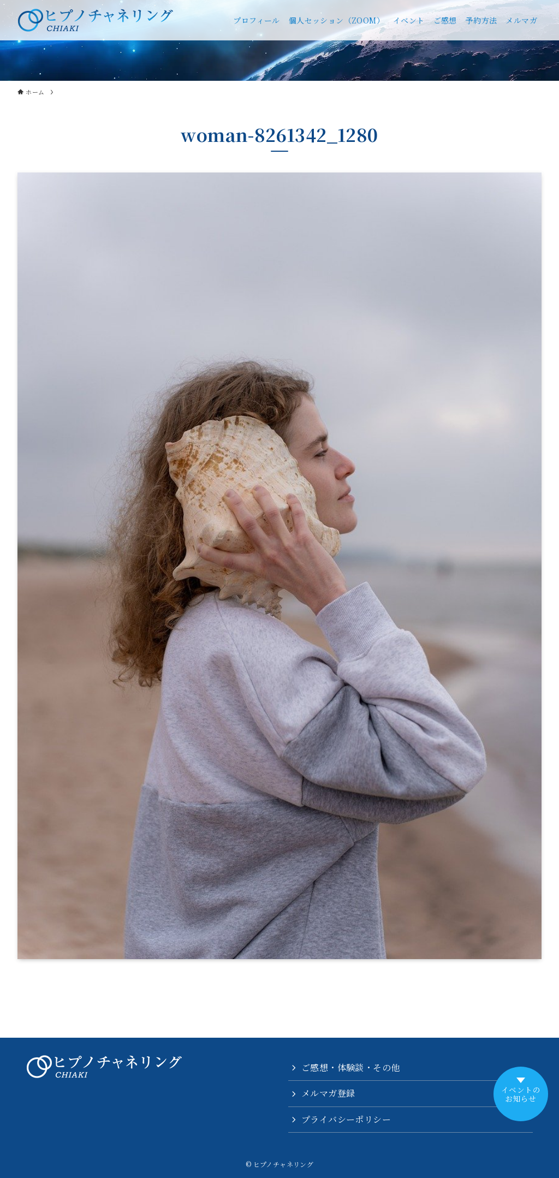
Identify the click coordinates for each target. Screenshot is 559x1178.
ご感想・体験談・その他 (350, 1067)
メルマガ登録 (328, 1093)
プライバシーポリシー (346, 1119)
